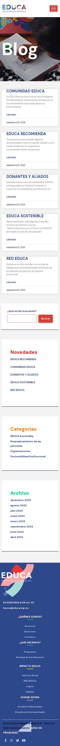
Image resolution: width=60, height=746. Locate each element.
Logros (30, 686)
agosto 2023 (18, 505)
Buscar (45, 318)
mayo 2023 (17, 516)
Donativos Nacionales (30, 706)
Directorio (30, 631)
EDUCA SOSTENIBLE (25, 215)
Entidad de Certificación (30, 657)
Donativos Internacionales (30, 712)
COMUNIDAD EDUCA (25, 91)
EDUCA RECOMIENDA (26, 133)
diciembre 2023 (20, 500)
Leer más (11, 115)
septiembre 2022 (21, 526)
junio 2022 (17, 532)
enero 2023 (17, 521)
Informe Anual (30, 675)
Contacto (30, 637)
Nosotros (30, 626)
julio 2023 (16, 510)
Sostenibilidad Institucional (27, 456)
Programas (30, 651)
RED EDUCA (17, 258)
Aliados (30, 691)
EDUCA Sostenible (21, 436)
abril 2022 (16, 537)
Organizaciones (20, 451)
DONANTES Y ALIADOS (27, 176)
